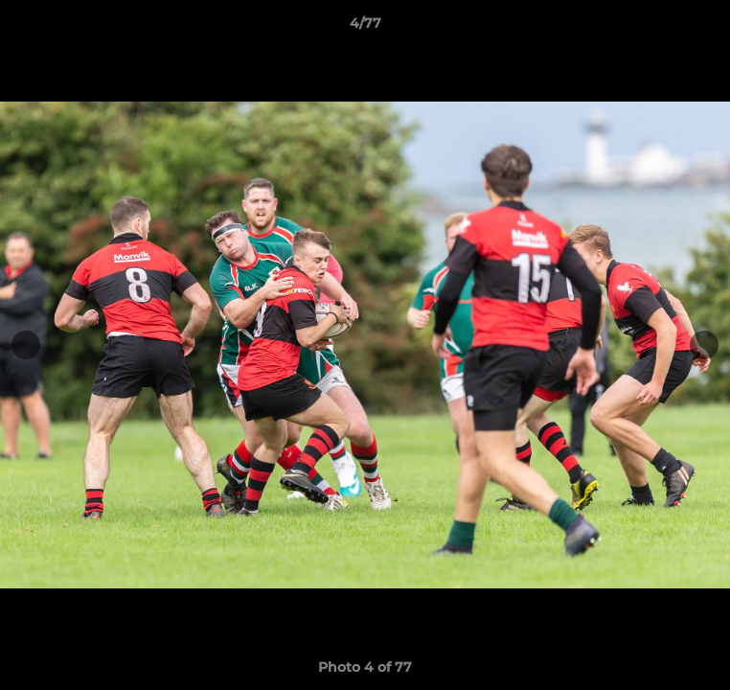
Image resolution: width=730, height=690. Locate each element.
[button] (707, 27)
